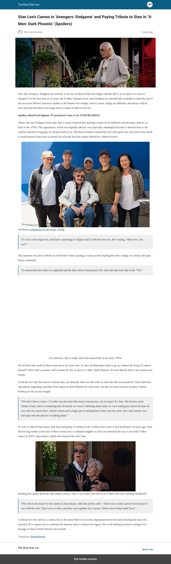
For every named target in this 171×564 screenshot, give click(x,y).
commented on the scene (42, 229)
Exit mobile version (85, 559)
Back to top (147, 549)
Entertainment (37, 536)
